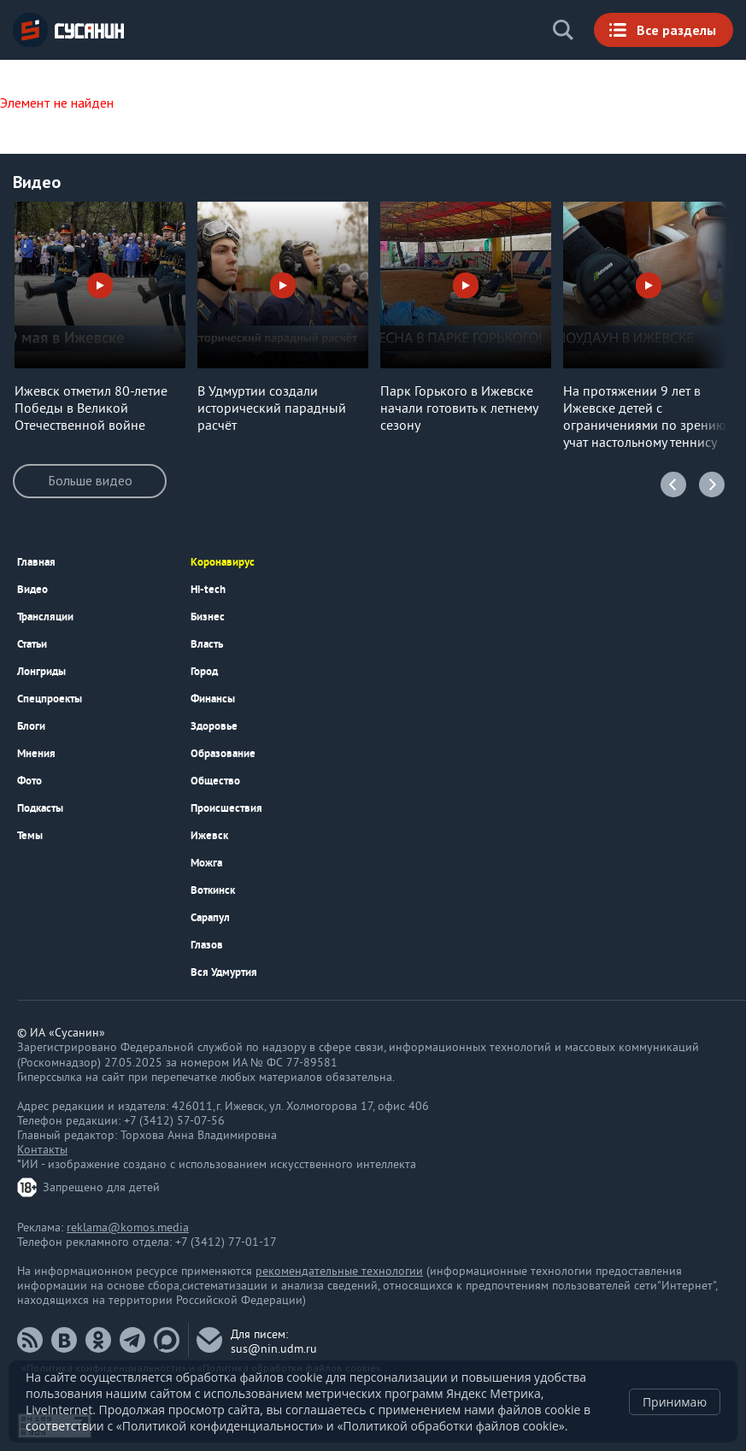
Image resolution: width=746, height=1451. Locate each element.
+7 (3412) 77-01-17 (226, 1243)
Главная (36, 562)
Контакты (42, 1150)
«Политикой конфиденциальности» (219, 1426)
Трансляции (45, 616)
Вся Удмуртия (224, 972)
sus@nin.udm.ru (274, 1349)
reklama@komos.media (128, 1228)
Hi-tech (208, 589)
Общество (215, 780)
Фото (29, 780)
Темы (30, 835)
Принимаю (675, 1402)
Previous (673, 484)
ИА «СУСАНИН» (68, 30)
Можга (206, 862)
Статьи (32, 644)
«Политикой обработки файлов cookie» (450, 1426)
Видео (32, 589)
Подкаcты (40, 808)
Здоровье (214, 726)
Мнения (36, 753)
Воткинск (213, 890)
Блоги (31, 726)
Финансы (213, 698)
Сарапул (210, 917)
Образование (223, 753)
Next (712, 484)
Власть (207, 644)
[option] (100, 318)
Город (204, 671)
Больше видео (90, 480)
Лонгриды (41, 671)
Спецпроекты (49, 698)
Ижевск (209, 835)
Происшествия (226, 808)
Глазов (207, 944)
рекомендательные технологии (339, 1272)
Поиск (563, 30)
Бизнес (208, 616)
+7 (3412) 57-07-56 (174, 1121)
